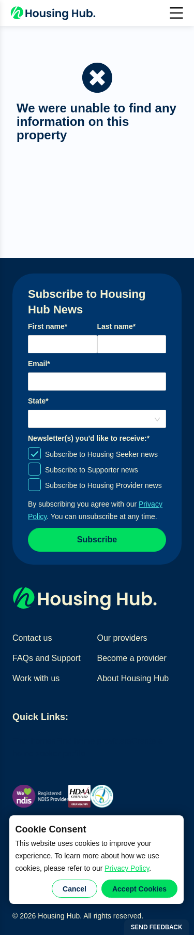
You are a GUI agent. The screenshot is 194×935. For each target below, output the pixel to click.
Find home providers (93, 741)
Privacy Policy (127, 868)
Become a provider (132, 658)
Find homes (34, 741)
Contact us (32, 638)
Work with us (35, 678)
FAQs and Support (46, 658)
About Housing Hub (133, 678)
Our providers (122, 638)
